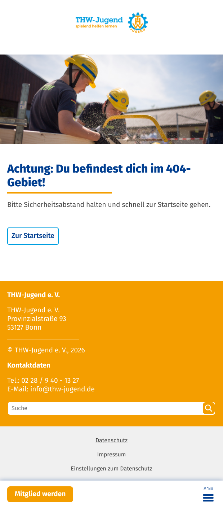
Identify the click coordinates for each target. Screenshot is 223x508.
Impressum (111, 454)
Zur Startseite (33, 236)
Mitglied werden (40, 494)
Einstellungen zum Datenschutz (111, 468)
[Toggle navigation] (208, 494)
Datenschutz (111, 440)
